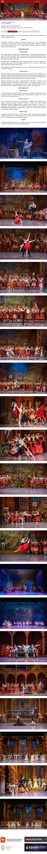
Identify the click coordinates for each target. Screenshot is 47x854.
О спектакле (4, 31)
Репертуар (37, 1)
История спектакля (22, 31)
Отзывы (29, 31)
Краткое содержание (12, 31)
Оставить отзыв (35, 31)
